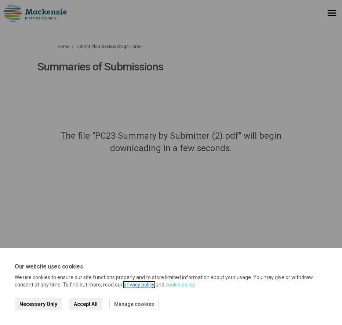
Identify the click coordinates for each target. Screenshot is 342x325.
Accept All (86, 304)
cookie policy (179, 285)
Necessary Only (38, 304)
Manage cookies (134, 304)
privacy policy (139, 285)
